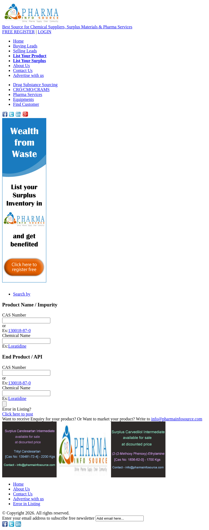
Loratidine (17, 346)
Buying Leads (25, 46)
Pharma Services (27, 94)
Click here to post (17, 414)
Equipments (23, 99)
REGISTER (18, 31)
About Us (21, 65)
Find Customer (26, 104)
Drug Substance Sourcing (35, 84)
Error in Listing (26, 503)
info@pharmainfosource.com (176, 419)
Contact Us (23, 70)
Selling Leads (25, 51)
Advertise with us (28, 75)
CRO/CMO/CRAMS (31, 89)
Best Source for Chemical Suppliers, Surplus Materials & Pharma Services (67, 27)
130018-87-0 (19, 330)
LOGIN (44, 31)
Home (18, 41)
